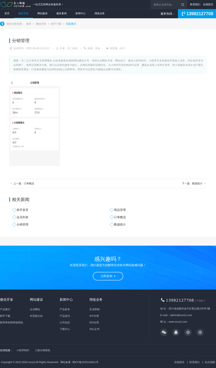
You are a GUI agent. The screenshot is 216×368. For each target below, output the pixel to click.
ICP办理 (94, 315)
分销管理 (22, 224)
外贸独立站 (36, 315)
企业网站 (35, 309)
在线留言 (208, 4)
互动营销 (94, 309)
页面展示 (71, 23)
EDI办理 (94, 322)
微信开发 (23, 13)
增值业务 (99, 13)
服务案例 (61, 13)
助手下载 (56, 23)
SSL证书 (94, 329)
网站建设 (42, 13)
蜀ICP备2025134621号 (85, 362)
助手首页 (22, 209)
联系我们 (195, 4)
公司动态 (65, 322)
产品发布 (65, 309)
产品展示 (5, 309)
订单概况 (120, 217)
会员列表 (22, 217)
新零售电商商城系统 (11, 322)
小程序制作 (22, 350)
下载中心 (65, 329)
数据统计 (120, 224)
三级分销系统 (42, 350)
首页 (7, 13)
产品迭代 (65, 315)
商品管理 (120, 209)
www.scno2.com (178, 321)
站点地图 (210, 362)
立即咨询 (108, 276)
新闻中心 (80, 13)
